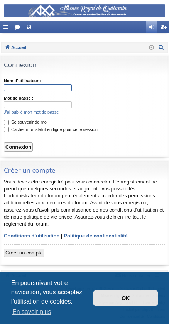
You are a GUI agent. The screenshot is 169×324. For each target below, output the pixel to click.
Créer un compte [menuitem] (165, 28)
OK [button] (126, 298)
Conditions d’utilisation (31, 236)
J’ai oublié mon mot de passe (31, 112)
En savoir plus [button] (31, 312)
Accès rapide (7, 28)
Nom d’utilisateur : (22, 80)
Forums (19, 28)
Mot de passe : (18, 98)
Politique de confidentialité (95, 236)
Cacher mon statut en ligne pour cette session (51, 129)
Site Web (30, 28)
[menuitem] (161, 47)
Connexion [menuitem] (153, 28)
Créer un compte (24, 253)
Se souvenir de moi (25, 122)
